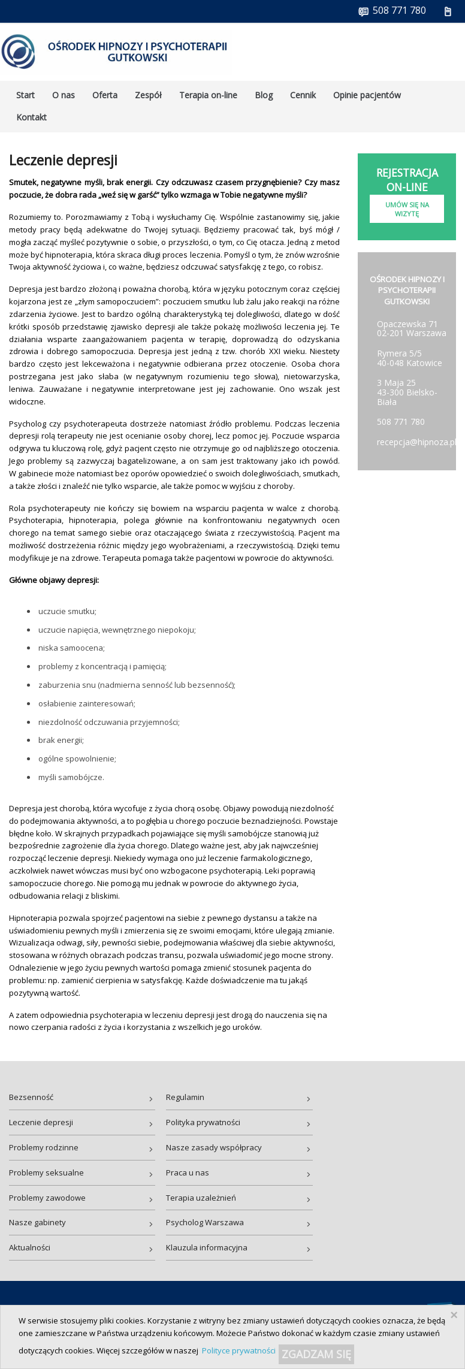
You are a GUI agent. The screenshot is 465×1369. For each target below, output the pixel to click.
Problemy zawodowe (47, 1197)
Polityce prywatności (239, 1350)
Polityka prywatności (203, 1122)
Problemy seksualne (46, 1172)
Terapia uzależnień (201, 1197)
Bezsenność (31, 1097)
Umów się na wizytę (407, 209)
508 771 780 (401, 421)
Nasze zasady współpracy (214, 1147)
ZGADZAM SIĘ (316, 1354)
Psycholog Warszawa (205, 1222)
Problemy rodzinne (43, 1147)
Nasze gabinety (37, 1222)
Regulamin (185, 1097)
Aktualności (29, 1247)
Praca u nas (187, 1172)
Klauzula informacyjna (206, 1247)
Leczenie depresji (41, 1122)
